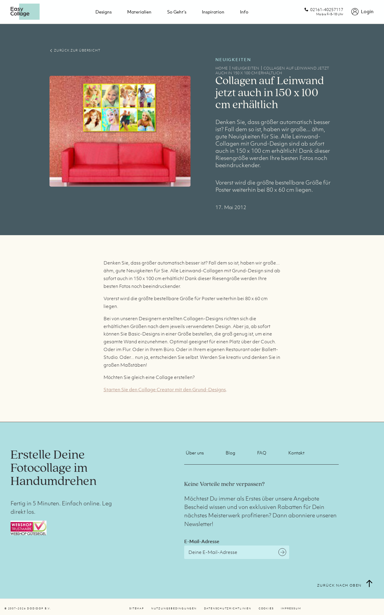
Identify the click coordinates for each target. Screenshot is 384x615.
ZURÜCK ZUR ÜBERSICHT (75, 50)
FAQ (261, 453)
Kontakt (296, 453)
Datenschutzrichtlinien (227, 608)
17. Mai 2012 (230, 207)
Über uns (195, 453)
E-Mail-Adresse (201, 541)
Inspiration (213, 12)
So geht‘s (176, 12)
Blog (230, 453)
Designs (103, 12)
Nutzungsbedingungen (174, 608)
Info (244, 12)
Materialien (139, 12)
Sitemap (136, 608)
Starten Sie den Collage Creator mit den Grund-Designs (165, 389)
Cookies (266, 608)
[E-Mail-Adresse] (236, 552)
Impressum (291, 608)
